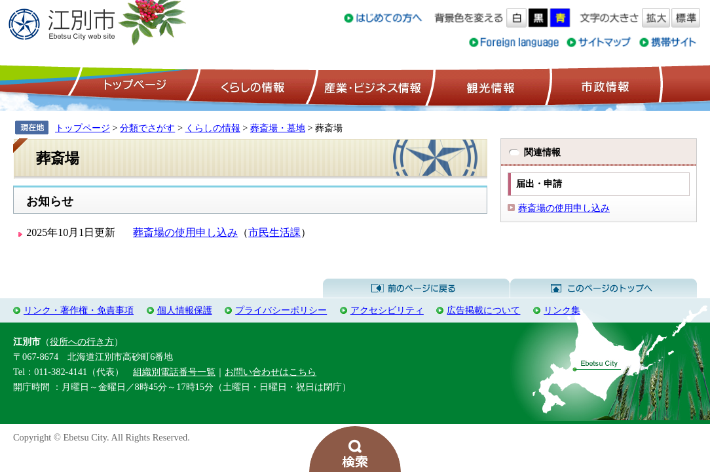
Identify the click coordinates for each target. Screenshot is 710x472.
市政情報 (604, 86)
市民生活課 (274, 232)
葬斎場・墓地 (277, 128)
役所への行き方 (82, 341)
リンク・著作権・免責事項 (79, 310)
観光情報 (489, 86)
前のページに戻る (416, 288)
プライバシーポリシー (281, 310)
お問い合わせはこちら (270, 371)
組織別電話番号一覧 (174, 371)
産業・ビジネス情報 (370, 86)
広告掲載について (483, 310)
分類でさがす (147, 128)
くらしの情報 (251, 86)
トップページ (132, 86)
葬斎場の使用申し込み (185, 232)
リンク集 (562, 310)
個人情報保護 (184, 310)
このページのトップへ (603, 288)
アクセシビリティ (387, 310)
